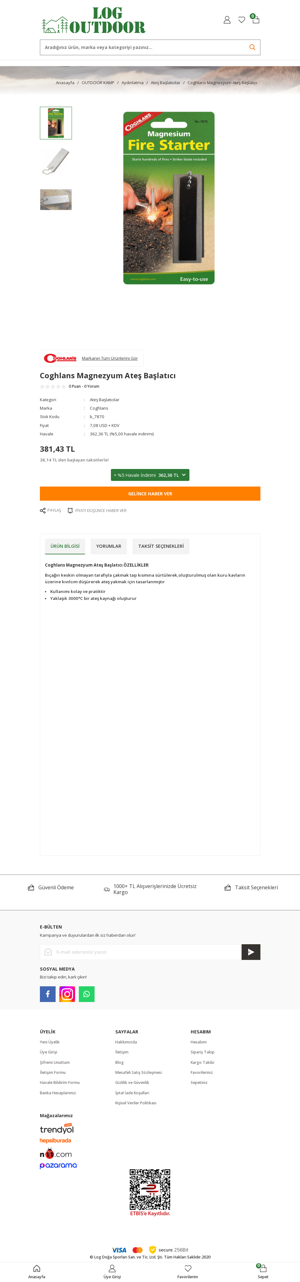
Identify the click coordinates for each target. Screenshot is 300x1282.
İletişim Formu (53, 1072)
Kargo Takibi (202, 1062)
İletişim (121, 1052)
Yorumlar (108, 546)
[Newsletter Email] (150, 952)
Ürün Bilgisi (65, 546)
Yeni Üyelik (50, 1042)
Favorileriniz (202, 1072)
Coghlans (99, 408)
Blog (119, 1062)
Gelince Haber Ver (150, 494)
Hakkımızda (126, 1042)
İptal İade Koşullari (132, 1093)
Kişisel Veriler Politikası (135, 1103)
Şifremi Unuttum (55, 1062)
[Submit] (251, 952)
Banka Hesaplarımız (58, 1093)
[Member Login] (227, 19)
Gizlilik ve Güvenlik (132, 1082)
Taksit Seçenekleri (161, 546)
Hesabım (199, 1042)
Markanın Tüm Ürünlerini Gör (110, 358)
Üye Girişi (48, 1052)
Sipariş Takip (203, 1052)
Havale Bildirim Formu (60, 1082)
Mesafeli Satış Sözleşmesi (138, 1072)
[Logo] (94, 19)
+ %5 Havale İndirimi (150, 475)
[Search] (150, 47)
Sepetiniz (199, 1082)
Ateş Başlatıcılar (104, 399)
